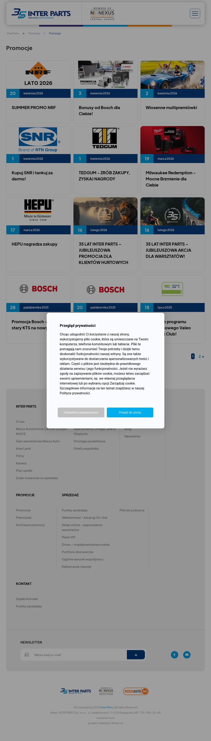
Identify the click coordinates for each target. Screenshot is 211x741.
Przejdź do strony (130, 412)
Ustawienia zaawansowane (81, 412)
